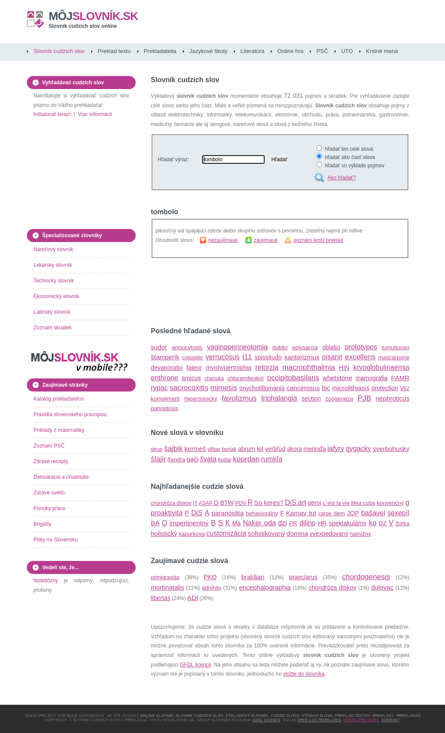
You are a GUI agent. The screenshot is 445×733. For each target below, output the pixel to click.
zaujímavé (266, 240)
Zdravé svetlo (49, 493)
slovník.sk (93, 16)
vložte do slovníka (303, 674)
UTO (347, 51)
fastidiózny (45, 580)
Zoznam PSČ (48, 446)
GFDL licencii (195, 665)
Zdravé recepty (50, 461)
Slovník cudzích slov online (83, 26)
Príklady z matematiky (58, 430)
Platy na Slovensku (55, 540)
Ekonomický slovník (56, 296)
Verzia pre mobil (361, 720)
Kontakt (390, 720)
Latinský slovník (51, 312)
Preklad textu (114, 51)
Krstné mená (382, 51)
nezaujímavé (223, 240)
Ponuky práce (49, 508)
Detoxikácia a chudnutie (61, 477)
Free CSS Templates (319, 720)
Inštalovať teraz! (52, 114)
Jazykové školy (208, 51)
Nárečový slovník (53, 249)
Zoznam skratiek (52, 328)
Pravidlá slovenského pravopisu (70, 414)
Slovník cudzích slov (59, 51)
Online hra (290, 51)
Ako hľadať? (341, 178)
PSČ (322, 51)
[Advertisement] (252, 292)
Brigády (42, 524)
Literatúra (252, 51)
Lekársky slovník (52, 265)
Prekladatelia (160, 51)
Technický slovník (53, 281)
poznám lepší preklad (318, 240)
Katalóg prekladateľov (58, 399)
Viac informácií (95, 114)
